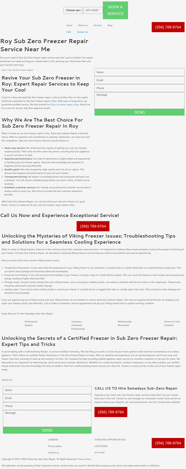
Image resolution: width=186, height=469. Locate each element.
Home (69, 25)
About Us (83, 25)
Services (97, 25)
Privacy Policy (84, 459)
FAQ (68, 32)
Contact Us (82, 32)
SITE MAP (99, 452)
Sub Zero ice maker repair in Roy (63, 104)
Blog (110, 25)
